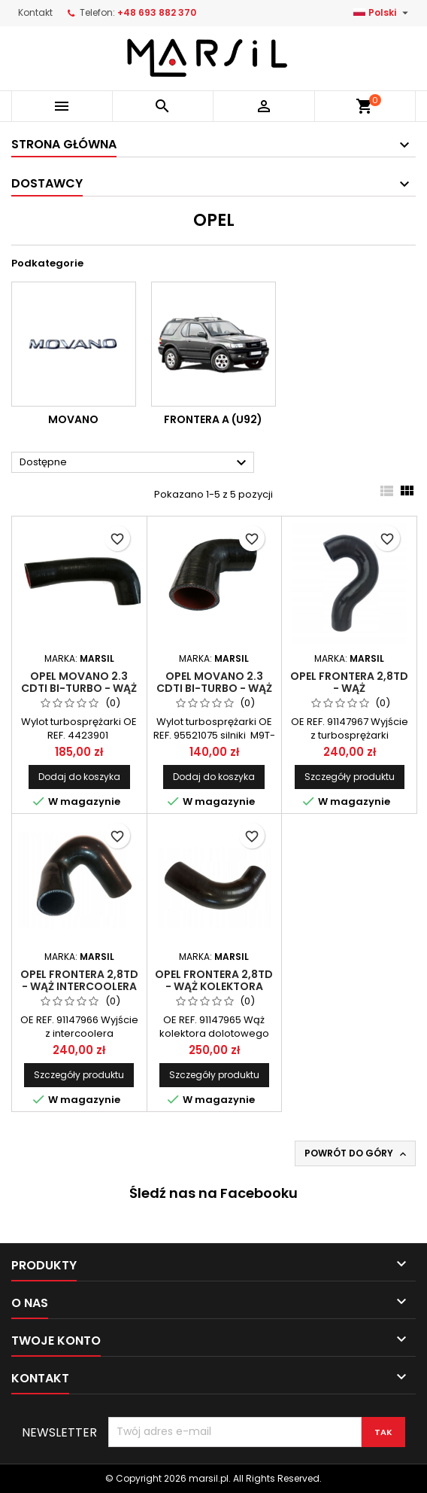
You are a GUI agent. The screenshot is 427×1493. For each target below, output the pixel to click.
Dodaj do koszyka (79, 776)
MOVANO (73, 419)
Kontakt (35, 12)
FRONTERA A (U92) (213, 419)
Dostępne (135, 463)
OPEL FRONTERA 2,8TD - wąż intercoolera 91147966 (79, 986)
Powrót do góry (356, 1153)
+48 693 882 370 (156, 12)
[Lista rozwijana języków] (382, 13)
